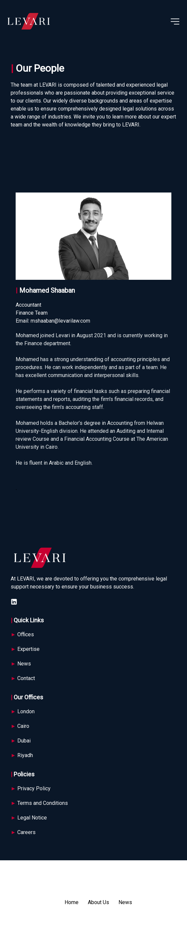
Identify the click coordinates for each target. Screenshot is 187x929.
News (21, 663)
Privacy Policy (31, 788)
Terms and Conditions (40, 803)
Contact (23, 678)
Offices (22, 634)
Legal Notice (29, 817)
